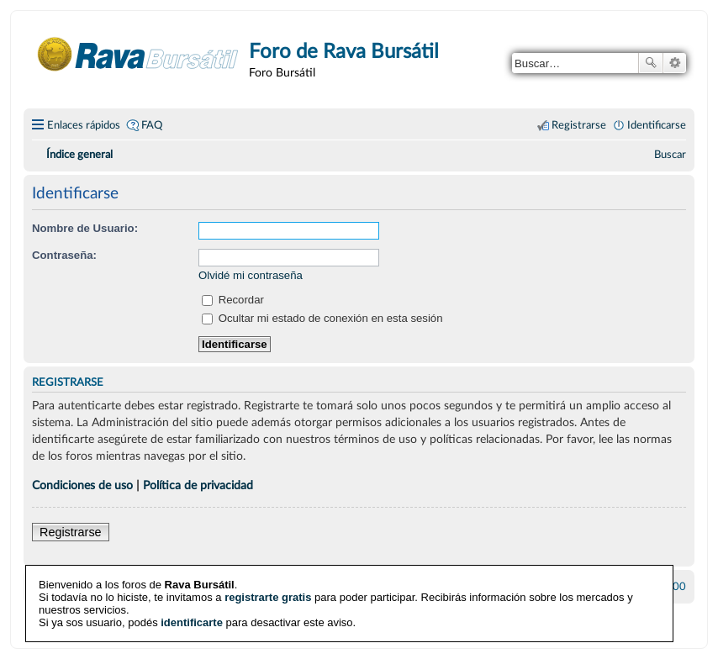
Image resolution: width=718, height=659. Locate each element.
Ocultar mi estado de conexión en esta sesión (322, 318)
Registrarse (71, 532)
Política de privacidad (198, 485)
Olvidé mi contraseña (250, 275)
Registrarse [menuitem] (579, 125)
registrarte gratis (267, 596)
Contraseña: (64, 255)
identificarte (192, 621)
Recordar (233, 299)
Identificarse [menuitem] (656, 125)
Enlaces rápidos (83, 125)
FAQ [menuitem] (151, 125)
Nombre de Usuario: (85, 228)
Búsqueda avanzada (674, 63)
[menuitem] (670, 155)
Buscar (650, 63)
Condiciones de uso (82, 485)
